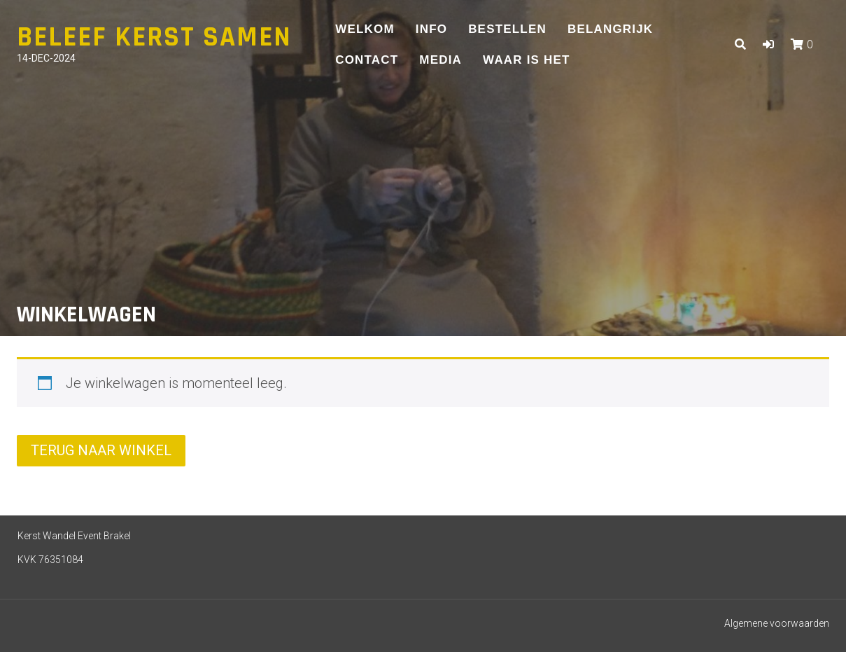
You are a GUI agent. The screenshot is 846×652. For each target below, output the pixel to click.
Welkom (365, 29)
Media (440, 60)
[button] (768, 44)
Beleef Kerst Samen (154, 37)
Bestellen (507, 29)
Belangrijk (610, 29)
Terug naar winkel (101, 450)
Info (431, 29)
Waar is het (526, 60)
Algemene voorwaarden (776, 623)
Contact (366, 60)
